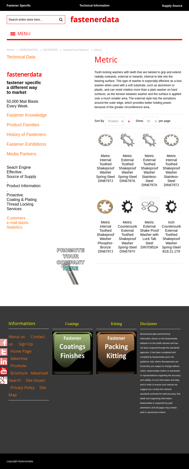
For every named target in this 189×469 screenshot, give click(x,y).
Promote (18, 365)
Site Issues (35, 380)
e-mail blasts (18, 223)
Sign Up (26, 344)
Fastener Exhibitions (26, 144)
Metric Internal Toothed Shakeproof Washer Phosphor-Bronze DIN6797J (105, 237)
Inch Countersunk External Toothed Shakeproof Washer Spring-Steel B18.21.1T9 (171, 237)
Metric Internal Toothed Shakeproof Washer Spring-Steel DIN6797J (105, 168)
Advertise (18, 358)
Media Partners (21, 153)
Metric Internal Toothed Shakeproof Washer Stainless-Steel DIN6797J (171, 170)
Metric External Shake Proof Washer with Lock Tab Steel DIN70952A (149, 234)
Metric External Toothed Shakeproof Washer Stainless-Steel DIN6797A (149, 170)
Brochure (19, 373)
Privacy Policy (22, 387)
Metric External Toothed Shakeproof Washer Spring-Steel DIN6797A (127, 168)
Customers (16, 218)
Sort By (99, 121)
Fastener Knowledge (27, 115)
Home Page (21, 351)
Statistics (14, 227)
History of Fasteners (26, 134)
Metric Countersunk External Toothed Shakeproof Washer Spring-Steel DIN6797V (127, 237)
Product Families (23, 124)
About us (16, 336)
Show (139, 121)
